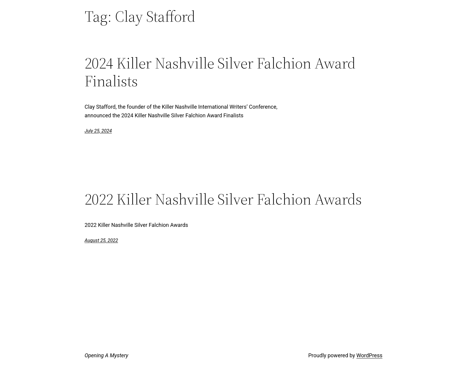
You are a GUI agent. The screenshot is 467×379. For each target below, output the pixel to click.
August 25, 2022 (101, 240)
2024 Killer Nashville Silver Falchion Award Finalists (220, 72)
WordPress (369, 355)
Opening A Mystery (106, 355)
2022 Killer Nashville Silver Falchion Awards (223, 199)
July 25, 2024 (98, 131)
